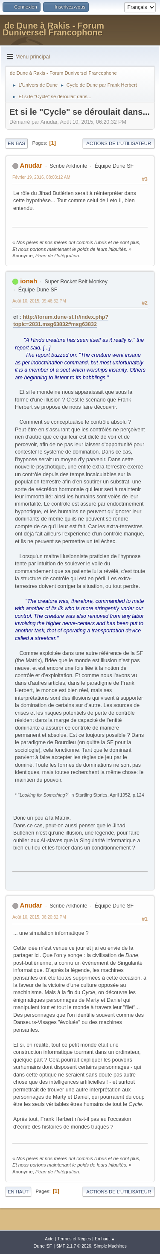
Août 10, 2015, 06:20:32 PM (39, 917)
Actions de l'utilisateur (118, 143)
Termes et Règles (74, 1239)
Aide (49, 1239)
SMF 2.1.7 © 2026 (73, 1246)
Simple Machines (110, 1246)
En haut (18, 1191)
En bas (16, 143)
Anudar (31, 165)
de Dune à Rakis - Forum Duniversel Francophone (53, 29)
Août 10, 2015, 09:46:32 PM (39, 301)
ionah (28, 281)
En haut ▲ (105, 1239)
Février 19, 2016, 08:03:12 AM (41, 177)
